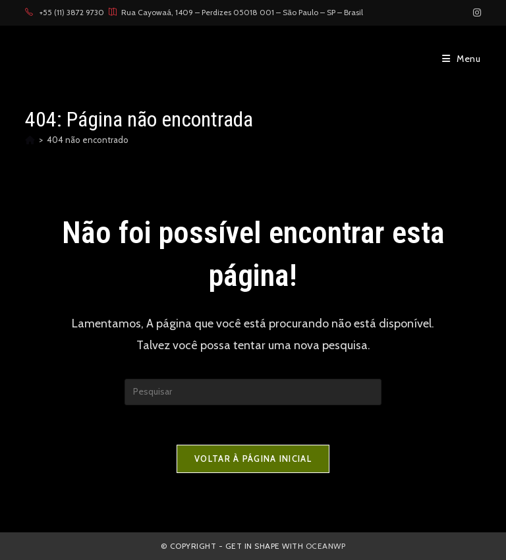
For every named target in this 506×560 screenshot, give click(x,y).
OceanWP (326, 546)
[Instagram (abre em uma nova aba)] (475, 12)
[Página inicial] (30, 139)
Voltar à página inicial (253, 458)
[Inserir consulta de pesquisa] (253, 392)
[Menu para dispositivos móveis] (461, 59)
